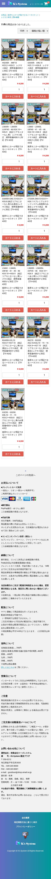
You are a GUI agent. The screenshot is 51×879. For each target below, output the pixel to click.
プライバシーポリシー (25, 827)
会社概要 (25, 818)
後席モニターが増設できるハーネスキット (23, 15)
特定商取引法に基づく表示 (25, 822)
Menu (4, 2)
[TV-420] (16, 17)
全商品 (3, 15)
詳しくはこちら (7, 667)
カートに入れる (12, 96)
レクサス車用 (6, 17)
